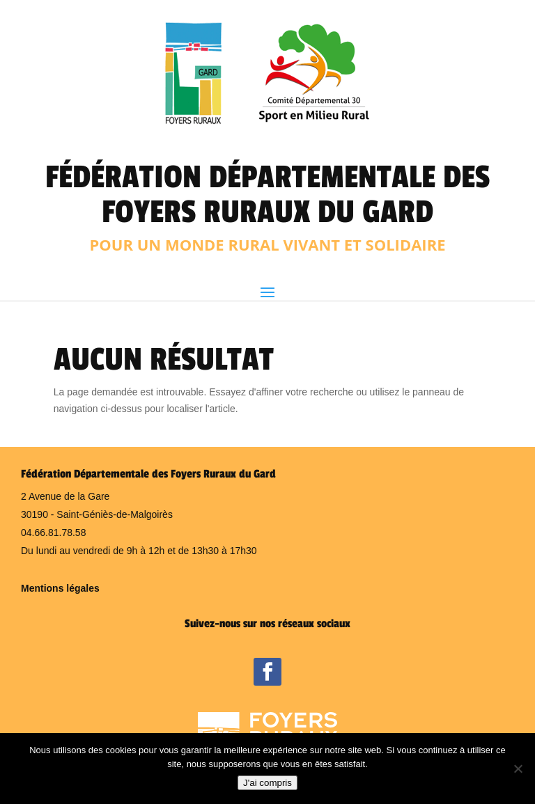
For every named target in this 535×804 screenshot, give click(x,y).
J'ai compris (267, 783)
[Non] (518, 768)
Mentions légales (60, 588)
